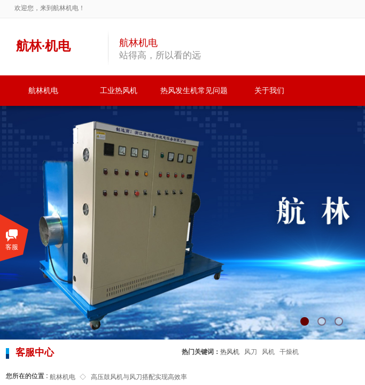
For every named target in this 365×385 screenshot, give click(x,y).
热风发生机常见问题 (194, 91)
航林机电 (43, 91)
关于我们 (269, 91)
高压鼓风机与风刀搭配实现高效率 (139, 377)
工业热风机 (118, 91)
